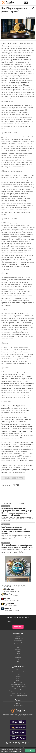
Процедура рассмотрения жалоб (18, 691)
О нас (18, 674)
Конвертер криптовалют (18, 684)
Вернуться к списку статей (13, 478)
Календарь (18, 649)
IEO (18, 647)
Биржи (18, 651)
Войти (18, 703)
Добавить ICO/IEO (18, 705)
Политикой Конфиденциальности (11, 751)
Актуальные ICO (18, 638)
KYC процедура (18, 689)
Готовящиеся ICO (18, 640)
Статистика (18, 657)
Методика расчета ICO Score (18, 686)
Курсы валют (18, 682)
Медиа (18, 678)
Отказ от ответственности (18, 693)
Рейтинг (18, 670)
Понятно (30, 750)
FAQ (18, 659)
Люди (18, 653)
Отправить (18, 627)
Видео (18, 680)
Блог (18, 655)
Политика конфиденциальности (18, 695)
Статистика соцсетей (18, 672)
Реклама (18, 676)
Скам (18, 645)
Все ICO (18, 636)
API (18, 662)
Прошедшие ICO (18, 643)
